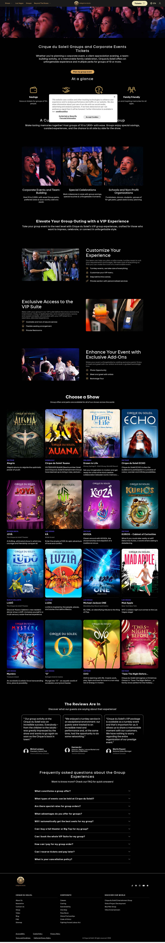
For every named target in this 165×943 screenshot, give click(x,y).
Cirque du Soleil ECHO (133, 463)
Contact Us (20, 908)
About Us (19, 901)
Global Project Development (115, 904)
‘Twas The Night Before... (135, 674)
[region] (83, 108)
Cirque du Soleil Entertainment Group (118, 901)
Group (18, 911)
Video (18, 914)
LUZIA (48, 603)
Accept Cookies (92, 117)
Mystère (11, 674)
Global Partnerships (67, 917)
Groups (29, 3)
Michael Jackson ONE (94, 603)
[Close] (114, 97)
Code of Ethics (65, 920)
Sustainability (65, 908)
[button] (139, 3)
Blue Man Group (110, 908)
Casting (63, 904)
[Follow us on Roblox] (147, 886)
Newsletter (20, 904)
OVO (85, 674)
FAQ (17, 920)
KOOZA (87, 534)
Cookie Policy (37, 935)
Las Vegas (19, 3)
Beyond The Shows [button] (42, 3)
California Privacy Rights (42, 939)
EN (153, 3)
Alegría (11, 463)
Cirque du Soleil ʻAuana (57, 463)
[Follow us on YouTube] (144, 886)
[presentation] (36, 896)
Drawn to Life (90, 463)
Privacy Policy (55, 935)
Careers (63, 901)
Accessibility (20, 935)
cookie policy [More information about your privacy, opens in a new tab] (62, 111)
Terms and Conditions (23, 939)
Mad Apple (127, 603)
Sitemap (19, 923)
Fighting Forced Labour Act (70, 923)
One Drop (63, 911)
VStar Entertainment (112, 911)
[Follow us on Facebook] (136, 886)
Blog (17, 917)
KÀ (46, 534)
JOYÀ (9, 534)
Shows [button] (9, 3)
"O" (47, 674)
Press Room (64, 914)
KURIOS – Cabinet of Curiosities (139, 534)
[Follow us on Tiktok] (132, 886)
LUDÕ (10, 603)
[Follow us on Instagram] (140, 886)
